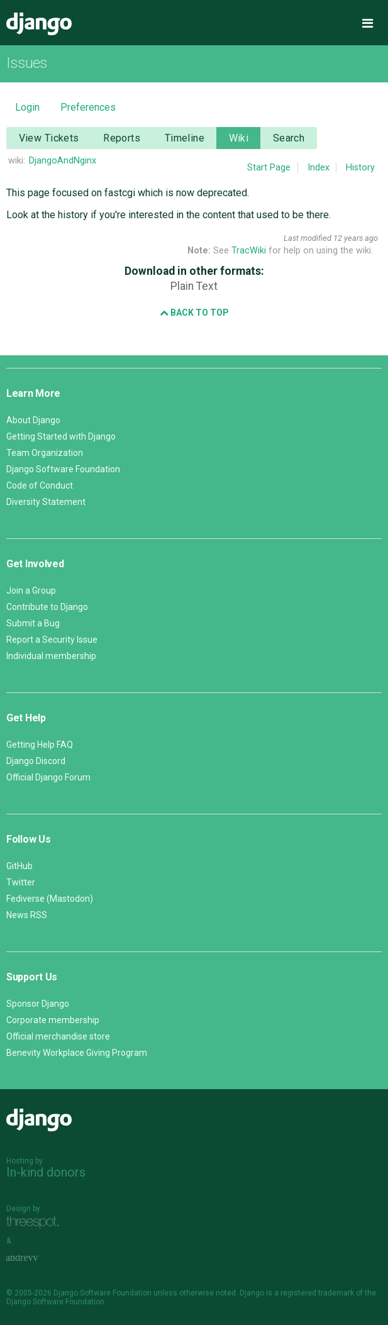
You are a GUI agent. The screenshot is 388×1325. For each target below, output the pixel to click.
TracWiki (248, 250)
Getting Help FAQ (39, 745)
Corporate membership (52, 1020)
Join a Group (31, 590)
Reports (121, 138)
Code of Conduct (39, 485)
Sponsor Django (37, 1004)
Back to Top (194, 313)
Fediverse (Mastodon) (49, 899)
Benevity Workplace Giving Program (76, 1053)
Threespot (35, 1222)
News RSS (26, 915)
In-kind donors (46, 1172)
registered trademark (317, 1293)
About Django (33, 420)
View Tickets (49, 138)
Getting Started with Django (61, 436)
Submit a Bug (33, 623)
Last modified (307, 238)
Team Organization (44, 453)
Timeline (184, 138)
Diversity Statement (46, 502)
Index (319, 167)
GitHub (19, 866)
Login (27, 107)
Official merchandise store (58, 1036)
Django (39, 24)
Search (289, 138)
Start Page (269, 167)
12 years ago (355, 238)
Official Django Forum (48, 777)
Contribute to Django (47, 607)
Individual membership (51, 656)
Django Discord (35, 761)
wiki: (16, 160)
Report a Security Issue (51, 640)
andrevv (35, 1258)
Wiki (239, 138)
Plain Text (194, 286)
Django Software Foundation (63, 469)
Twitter (20, 882)
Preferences (88, 107)
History (360, 167)
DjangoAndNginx (62, 160)
